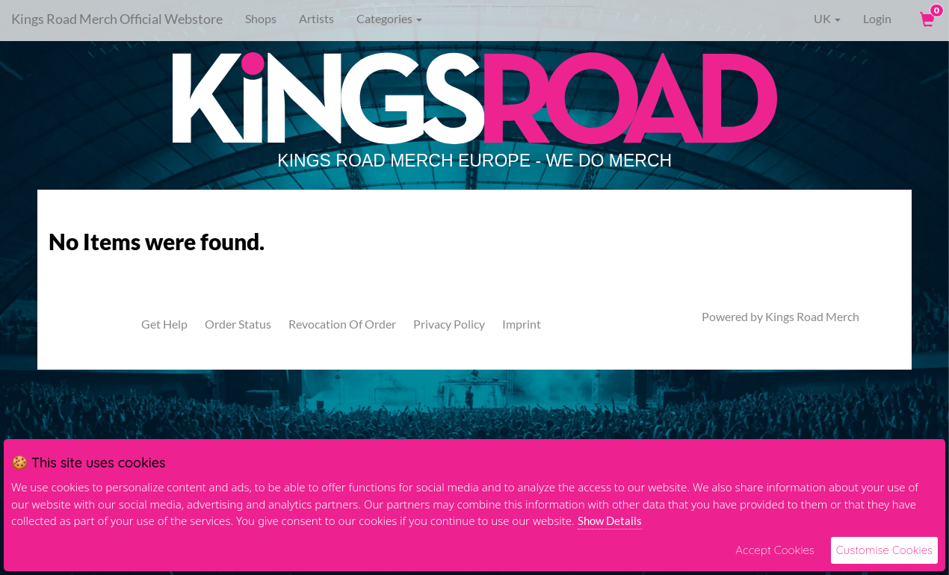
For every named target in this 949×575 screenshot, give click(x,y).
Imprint (521, 324)
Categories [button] (389, 18)
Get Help (164, 324)
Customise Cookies (884, 550)
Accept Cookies (774, 550)
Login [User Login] (877, 18)
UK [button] (817, 18)
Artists (316, 18)
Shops (260, 18)
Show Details (610, 520)
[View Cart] (926, 18)
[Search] (520, 18)
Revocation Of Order (342, 324)
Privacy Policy (449, 324)
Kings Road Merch (812, 316)
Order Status (238, 324)
